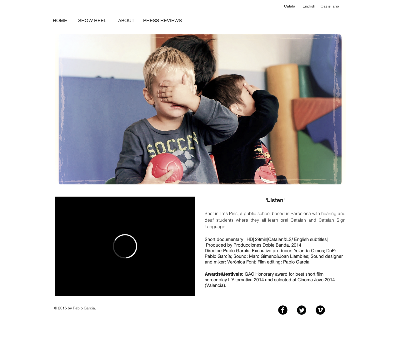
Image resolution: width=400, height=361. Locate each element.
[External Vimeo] (125, 246)
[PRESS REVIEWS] (162, 20)
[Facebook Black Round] (283, 310)
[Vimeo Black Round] (320, 310)
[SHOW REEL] (92, 20)
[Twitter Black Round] (301, 310)
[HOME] (60, 20)
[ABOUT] (126, 20)
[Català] (289, 6)
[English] (309, 6)
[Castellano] (330, 6)
